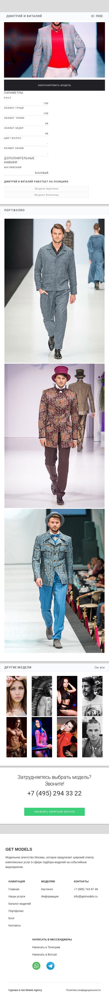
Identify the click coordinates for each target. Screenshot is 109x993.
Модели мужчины (23, 188)
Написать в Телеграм (46, 942)
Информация (50, 892)
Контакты (14, 921)
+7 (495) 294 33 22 (54, 787)
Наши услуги (16, 892)
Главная (13, 884)
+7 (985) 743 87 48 (86, 884)
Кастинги (47, 884)
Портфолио (16, 906)
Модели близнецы (60, 188)
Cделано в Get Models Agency (25, 985)
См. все (99, 661)
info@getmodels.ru (86, 892)
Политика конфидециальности (83, 985)
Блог (11, 913)
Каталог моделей (19, 899)
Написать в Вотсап (44, 950)
